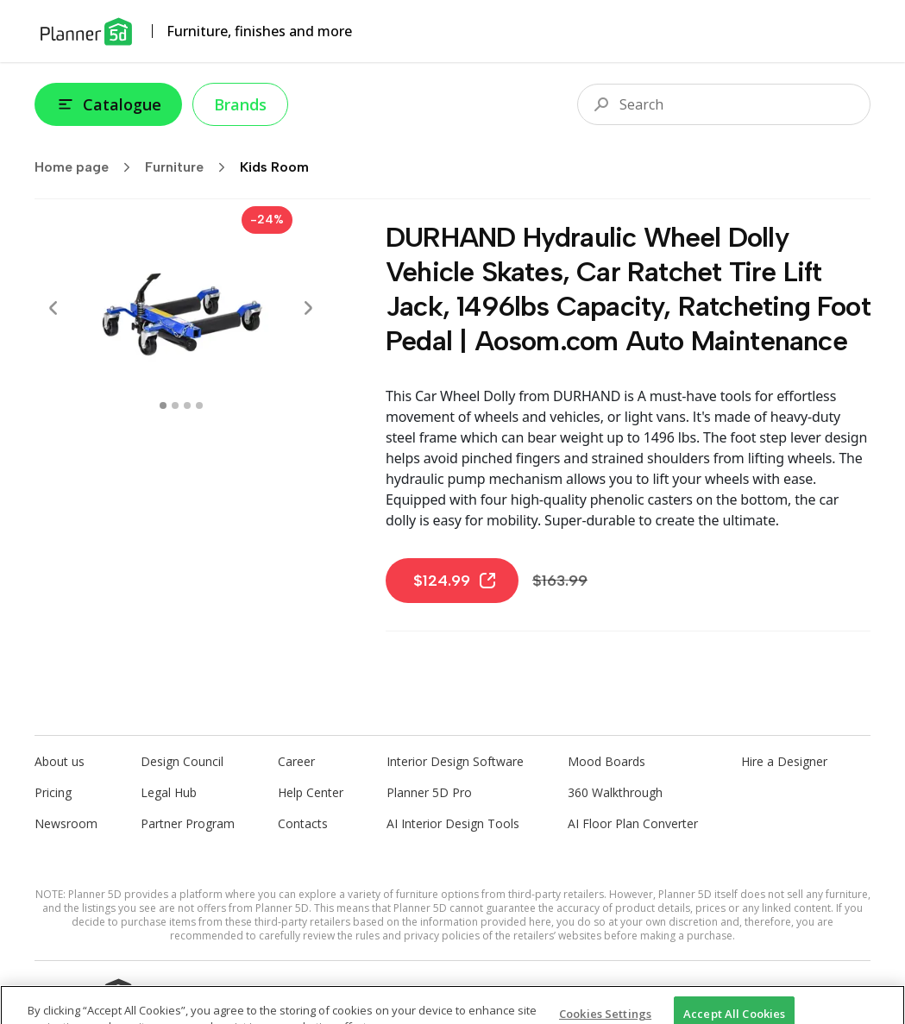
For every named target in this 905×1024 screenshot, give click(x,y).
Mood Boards (606, 761)
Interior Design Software (455, 761)
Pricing (53, 792)
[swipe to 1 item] (175, 405)
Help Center (310, 792)
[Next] (308, 308)
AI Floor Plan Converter (633, 823)
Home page (88, 167)
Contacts (303, 823)
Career (296, 761)
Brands (240, 104)
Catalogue (108, 104)
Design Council (182, 761)
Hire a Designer (784, 761)
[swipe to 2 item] (187, 405)
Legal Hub (169, 792)
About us (60, 761)
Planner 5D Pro (429, 792)
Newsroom (66, 823)
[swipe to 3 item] (199, 405)
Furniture (190, 167)
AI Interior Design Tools (453, 823)
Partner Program (188, 823)
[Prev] (53, 308)
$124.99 (455, 580)
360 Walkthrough (615, 792)
